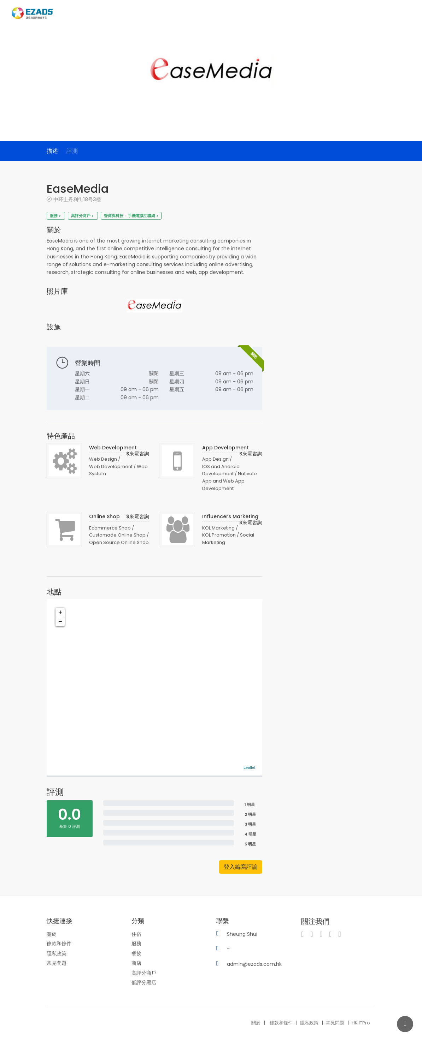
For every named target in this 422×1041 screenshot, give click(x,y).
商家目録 (321, 13)
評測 (72, 151)
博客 (387, 13)
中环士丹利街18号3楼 (77, 199)
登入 (407, 14)
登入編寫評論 (241, 867)
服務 (136, 943)
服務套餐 (365, 13)
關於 (52, 934)
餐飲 (136, 953)
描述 (52, 151)
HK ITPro (361, 1022)
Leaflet (249, 767)
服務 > (56, 216)
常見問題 (56, 963)
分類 (343, 13)
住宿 (136, 934)
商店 (136, 963)
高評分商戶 (143, 972)
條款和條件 (59, 943)
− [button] (60, 621)
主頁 (299, 13)
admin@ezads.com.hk (254, 964)
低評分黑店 (143, 982)
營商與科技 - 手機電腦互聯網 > (131, 216)
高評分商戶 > (83, 216)
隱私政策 (56, 953)
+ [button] (60, 612)
